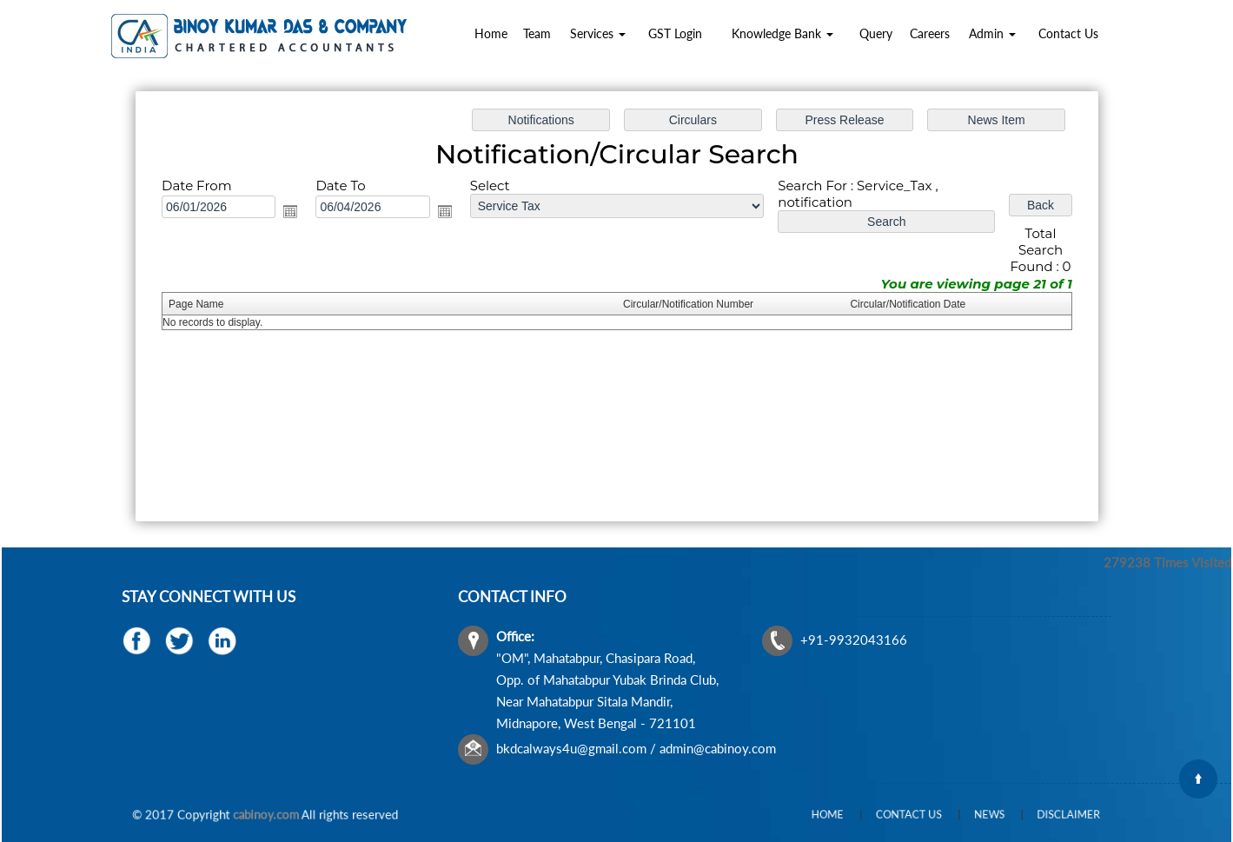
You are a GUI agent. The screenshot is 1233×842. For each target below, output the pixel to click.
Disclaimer (1031, 814)
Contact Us (1068, 33)
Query (875, 33)
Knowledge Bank (782, 33)
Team (537, 33)
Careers (930, 33)
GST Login (675, 33)
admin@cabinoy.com (720, 744)
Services (598, 33)
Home (490, 33)
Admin (992, 33)
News (975, 814)
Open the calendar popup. (293, 212)
